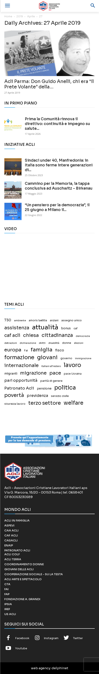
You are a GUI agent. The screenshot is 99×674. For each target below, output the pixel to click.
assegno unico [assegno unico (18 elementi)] (71, 320)
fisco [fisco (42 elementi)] (59, 350)
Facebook (22, 638)
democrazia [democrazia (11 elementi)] (83, 336)
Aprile (31, 16)
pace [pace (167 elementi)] (55, 373)
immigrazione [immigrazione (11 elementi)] (83, 358)
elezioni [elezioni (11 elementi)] (78, 343)
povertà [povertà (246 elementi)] (14, 395)
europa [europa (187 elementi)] (12, 350)
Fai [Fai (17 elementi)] (26, 350)
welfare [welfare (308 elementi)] (73, 403)
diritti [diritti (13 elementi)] (42, 342)
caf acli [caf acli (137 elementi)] (12, 335)
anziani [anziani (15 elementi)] (54, 320)
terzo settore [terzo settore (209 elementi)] (44, 403)
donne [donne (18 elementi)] (66, 343)
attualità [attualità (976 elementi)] (45, 327)
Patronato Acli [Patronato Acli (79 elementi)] (19, 388)
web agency (40, 668)
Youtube (21, 648)
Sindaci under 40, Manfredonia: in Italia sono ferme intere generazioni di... (59, 165)
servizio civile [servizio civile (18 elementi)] (60, 396)
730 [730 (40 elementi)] (7, 320)
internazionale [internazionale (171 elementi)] (21, 365)
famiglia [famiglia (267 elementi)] (41, 350)
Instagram (51, 638)
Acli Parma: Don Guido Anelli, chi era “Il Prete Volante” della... (49, 84)
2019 (19, 16)
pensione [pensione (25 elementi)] (44, 388)
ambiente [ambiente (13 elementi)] (20, 320)
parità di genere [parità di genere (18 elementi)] (51, 381)
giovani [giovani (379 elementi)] (47, 357)
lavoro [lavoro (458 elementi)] (72, 365)
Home (8, 16)
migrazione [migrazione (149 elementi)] (33, 373)
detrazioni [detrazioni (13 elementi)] (10, 342)
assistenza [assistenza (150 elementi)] (16, 327)
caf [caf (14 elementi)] (75, 328)
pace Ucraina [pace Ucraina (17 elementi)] (73, 373)
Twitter (78, 638)
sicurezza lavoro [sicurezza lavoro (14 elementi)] (14, 403)
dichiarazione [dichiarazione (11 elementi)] (28, 343)
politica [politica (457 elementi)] (65, 387)
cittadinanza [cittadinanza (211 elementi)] (57, 335)
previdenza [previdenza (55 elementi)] (37, 395)
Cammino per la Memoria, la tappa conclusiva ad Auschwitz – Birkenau (59, 186)
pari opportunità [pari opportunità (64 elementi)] (21, 380)
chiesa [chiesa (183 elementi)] (31, 335)
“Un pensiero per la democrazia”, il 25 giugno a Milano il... (57, 207)
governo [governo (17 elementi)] (66, 358)
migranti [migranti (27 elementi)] (10, 373)
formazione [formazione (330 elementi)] (19, 357)
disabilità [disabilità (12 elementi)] (53, 342)
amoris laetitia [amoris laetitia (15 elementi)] (38, 320)
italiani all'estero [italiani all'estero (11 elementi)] (51, 366)
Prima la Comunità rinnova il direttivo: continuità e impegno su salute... (57, 124)
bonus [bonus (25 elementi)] (66, 328)
